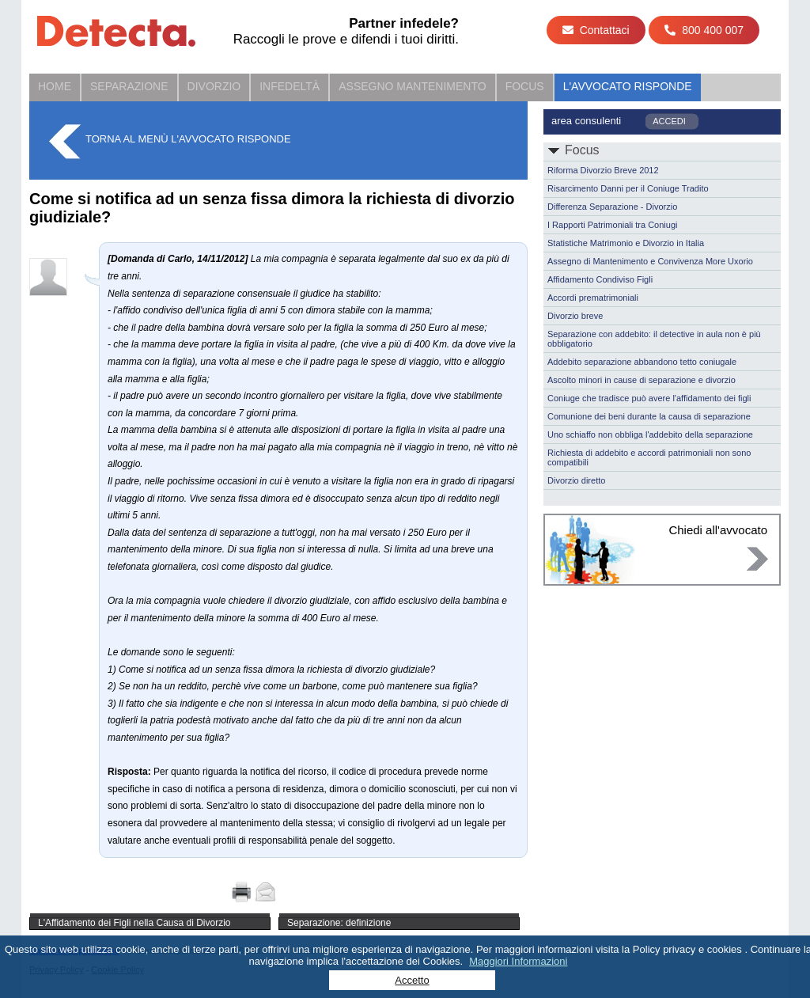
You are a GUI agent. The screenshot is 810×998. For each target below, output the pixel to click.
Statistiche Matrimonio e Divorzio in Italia (625, 243)
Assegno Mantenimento (412, 86)
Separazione (129, 86)
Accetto (412, 980)
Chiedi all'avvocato (717, 530)
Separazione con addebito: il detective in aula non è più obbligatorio (654, 338)
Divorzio (214, 86)
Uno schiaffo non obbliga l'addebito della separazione (650, 434)
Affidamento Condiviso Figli (600, 279)
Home (54, 86)
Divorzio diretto (576, 480)
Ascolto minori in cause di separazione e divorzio (641, 380)
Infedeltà (289, 86)
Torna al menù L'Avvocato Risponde (188, 139)
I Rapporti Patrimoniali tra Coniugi (612, 225)
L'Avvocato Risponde (627, 86)
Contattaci (596, 30)
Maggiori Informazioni (518, 961)
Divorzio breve (575, 316)
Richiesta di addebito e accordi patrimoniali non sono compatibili (649, 457)
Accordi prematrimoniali (592, 297)
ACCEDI (669, 121)
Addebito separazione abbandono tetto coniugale (641, 361)
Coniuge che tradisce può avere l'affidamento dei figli (649, 398)
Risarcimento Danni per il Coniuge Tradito (628, 188)
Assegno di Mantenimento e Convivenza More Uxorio (650, 261)
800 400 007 (704, 30)
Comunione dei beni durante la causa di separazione (649, 416)
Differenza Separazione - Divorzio (612, 206)
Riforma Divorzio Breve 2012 (603, 170)
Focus (524, 86)
